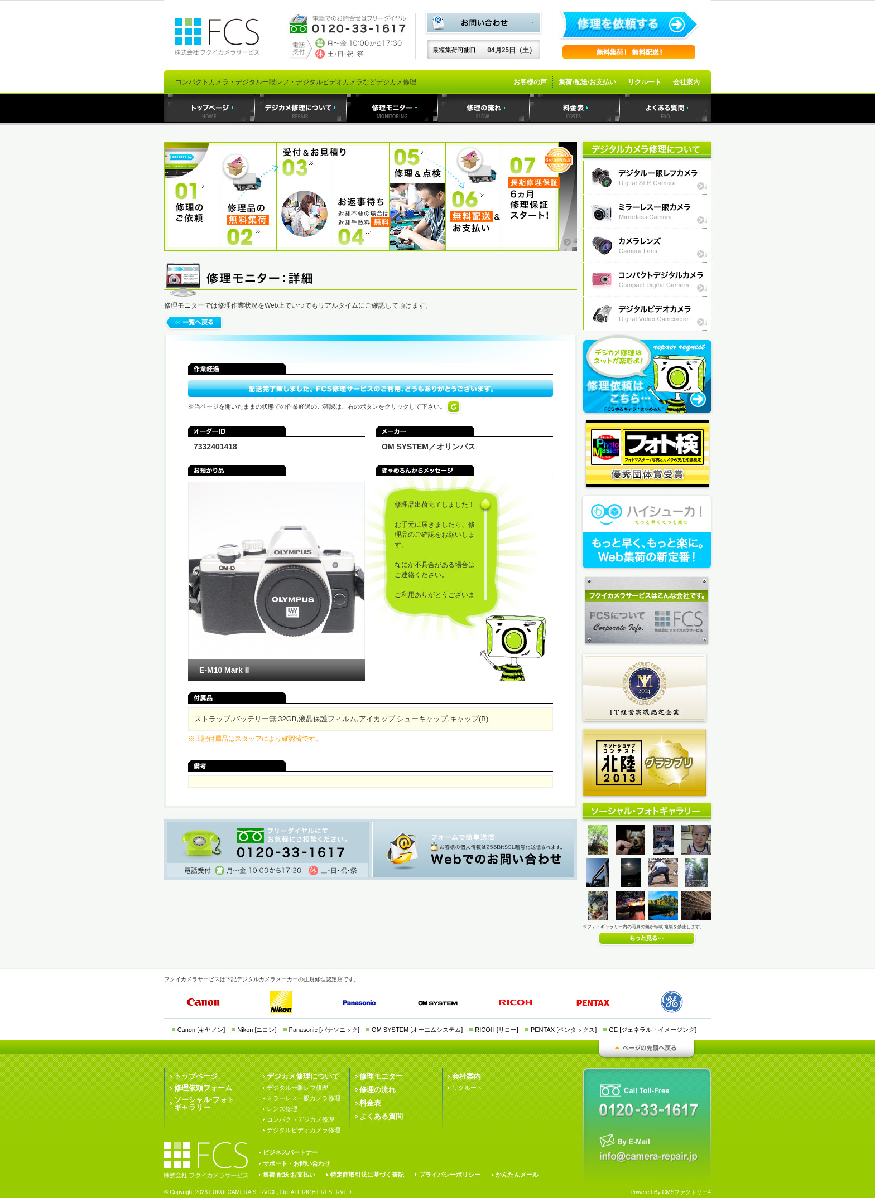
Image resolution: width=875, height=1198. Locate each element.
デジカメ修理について (303, 1076)
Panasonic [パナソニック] (324, 1029)
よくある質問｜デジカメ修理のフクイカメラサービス (665, 108)
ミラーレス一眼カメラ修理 (647, 212)
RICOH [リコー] (496, 1029)
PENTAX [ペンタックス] (564, 1029)
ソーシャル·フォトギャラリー (204, 1103)
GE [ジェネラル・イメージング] (652, 1029)
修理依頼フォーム (203, 1088)
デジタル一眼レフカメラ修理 (647, 178)
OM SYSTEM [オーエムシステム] (417, 1029)
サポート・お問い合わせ (296, 1163)
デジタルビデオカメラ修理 (647, 314)
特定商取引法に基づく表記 (367, 1174)
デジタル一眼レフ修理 (297, 1087)
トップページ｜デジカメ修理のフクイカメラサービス (209, 108)
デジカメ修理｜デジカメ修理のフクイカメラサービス (301, 108)
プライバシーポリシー (449, 1174)
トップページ (196, 1076)
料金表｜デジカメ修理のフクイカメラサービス (575, 108)
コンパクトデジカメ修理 (300, 1119)
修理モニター (381, 1076)
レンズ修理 (282, 1108)
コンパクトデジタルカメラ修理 (647, 280)
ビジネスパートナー (290, 1152)
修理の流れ (377, 1089)
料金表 (370, 1103)
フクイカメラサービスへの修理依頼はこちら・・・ (646, 374)
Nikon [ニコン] (256, 1029)
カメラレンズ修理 (647, 246)
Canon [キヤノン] (201, 1029)
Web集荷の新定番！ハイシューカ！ (647, 532)
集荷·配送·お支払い (587, 82)
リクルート (644, 82)
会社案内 (686, 82)
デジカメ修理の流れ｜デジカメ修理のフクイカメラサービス (484, 108)
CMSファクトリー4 (686, 1192)
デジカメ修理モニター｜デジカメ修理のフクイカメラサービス (392, 108)
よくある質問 (381, 1116)
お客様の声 (530, 82)
